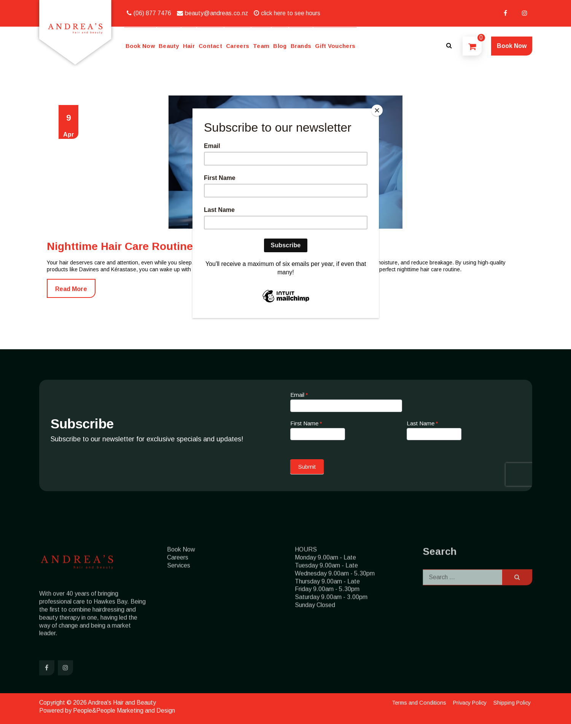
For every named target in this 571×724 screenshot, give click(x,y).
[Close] (377, 110)
